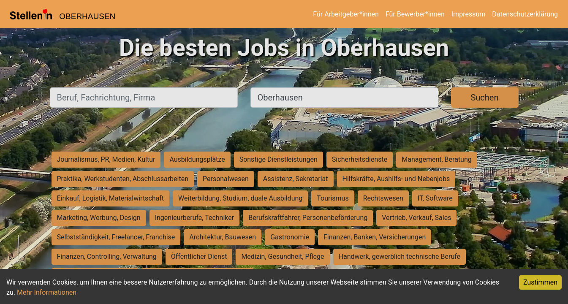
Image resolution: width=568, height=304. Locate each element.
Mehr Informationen (46, 292)
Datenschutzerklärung (525, 14)
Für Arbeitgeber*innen (345, 14)
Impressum (468, 14)
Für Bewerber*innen (415, 14)
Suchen (484, 97)
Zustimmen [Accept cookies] (540, 282)
